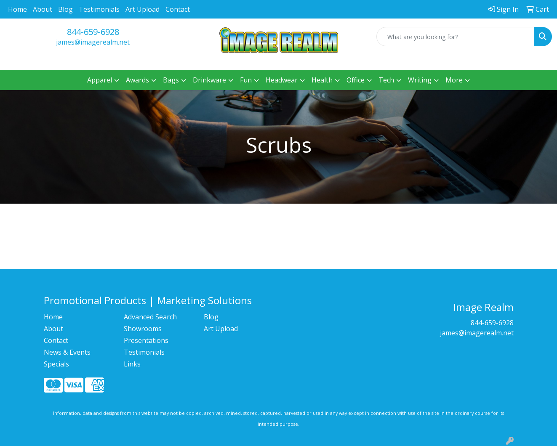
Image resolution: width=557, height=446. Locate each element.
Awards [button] (137, 80)
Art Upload (142, 9)
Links (132, 364)
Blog (65, 9)
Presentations (146, 340)
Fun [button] (246, 80)
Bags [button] (171, 80)
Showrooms (143, 328)
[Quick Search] (455, 36)
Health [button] (322, 80)
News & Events (67, 352)
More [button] (454, 80)
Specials (56, 364)
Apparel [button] (99, 80)
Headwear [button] (282, 80)
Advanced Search (150, 316)
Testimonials (99, 9)
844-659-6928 (93, 31)
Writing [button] (420, 80)
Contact (177, 9)
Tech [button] (386, 80)
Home (17, 9)
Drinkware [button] (209, 80)
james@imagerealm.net (93, 42)
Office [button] (355, 80)
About (42, 9)
